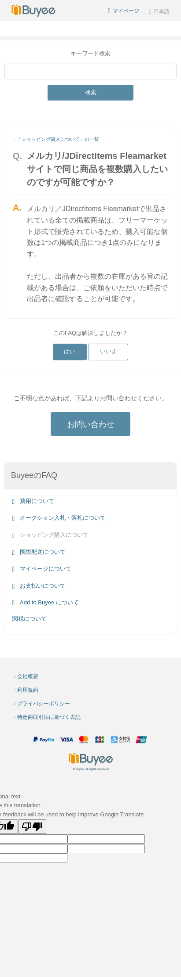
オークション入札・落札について (59, 518)
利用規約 (27, 690)
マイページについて (41, 568)
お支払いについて (39, 585)
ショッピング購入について (50, 535)
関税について (29, 618)
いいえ (108, 351)
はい (69, 351)
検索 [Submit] (90, 92)
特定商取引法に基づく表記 (49, 717)
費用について (33, 501)
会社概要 (27, 676)
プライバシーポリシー (43, 703)
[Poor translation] (32, 826)
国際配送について (39, 552)
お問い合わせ (91, 424)
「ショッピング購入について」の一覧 (58, 139)
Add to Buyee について (45, 603)
